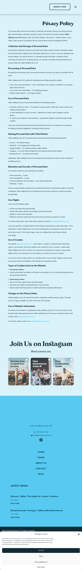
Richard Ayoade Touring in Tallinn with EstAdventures (37, 510)
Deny (41, 556)
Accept (41, 550)
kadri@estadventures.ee (42, 435)
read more (15, 503)
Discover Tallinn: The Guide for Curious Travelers (34, 496)
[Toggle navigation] (75, 7)
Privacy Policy (41, 567)
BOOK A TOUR (60, 7)
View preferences (41, 562)
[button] (79, 534)
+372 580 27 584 (42, 432)
